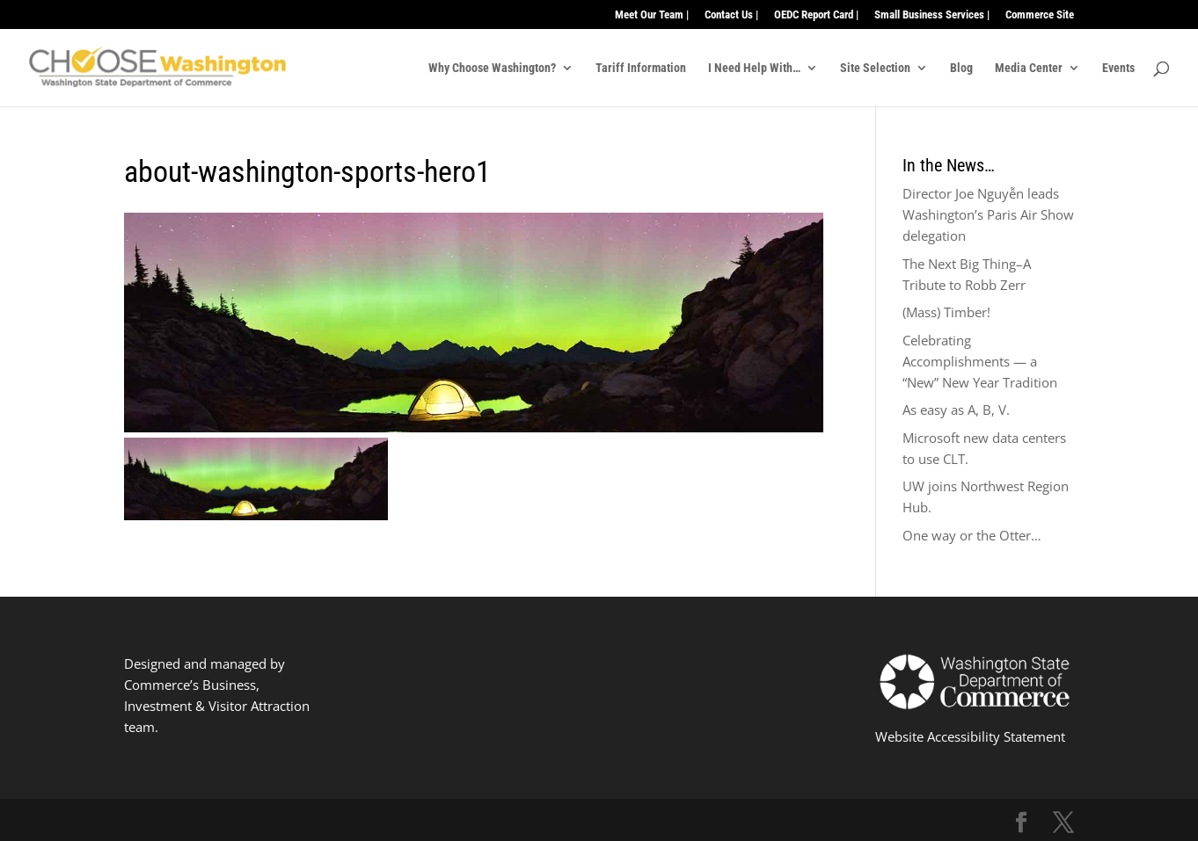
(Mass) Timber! (946, 312)
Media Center (1029, 68)
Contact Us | (731, 15)
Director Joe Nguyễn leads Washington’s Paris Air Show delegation (988, 214)
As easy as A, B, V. (956, 409)
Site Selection (875, 68)
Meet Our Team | (652, 15)
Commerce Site (1039, 15)
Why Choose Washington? (492, 68)
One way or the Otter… (971, 535)
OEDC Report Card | (816, 15)
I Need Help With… (754, 68)
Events (1118, 68)
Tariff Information (640, 68)
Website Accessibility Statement (970, 736)
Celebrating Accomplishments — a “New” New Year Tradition (979, 361)
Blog (961, 68)
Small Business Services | (932, 15)
